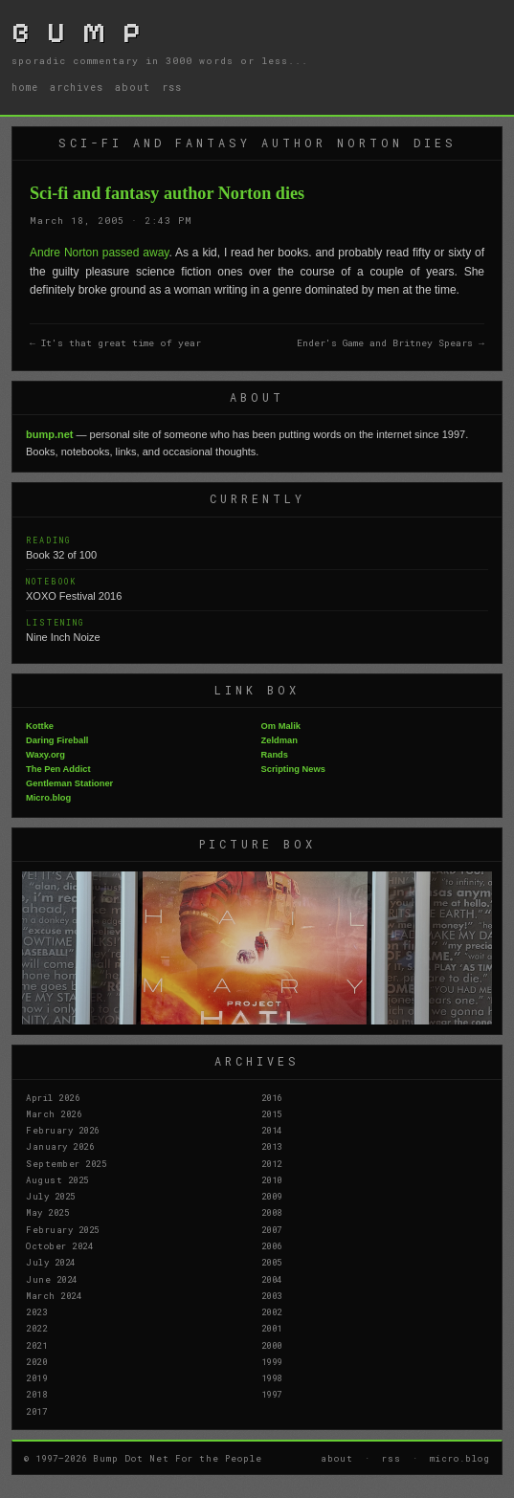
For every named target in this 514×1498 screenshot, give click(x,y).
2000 (271, 1345)
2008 (271, 1212)
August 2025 (57, 1179)
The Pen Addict (58, 769)
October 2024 (59, 1245)
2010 (271, 1179)
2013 (271, 1146)
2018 (36, 1393)
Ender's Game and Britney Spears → (390, 343)
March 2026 (53, 1113)
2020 (36, 1361)
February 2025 (63, 1229)
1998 (271, 1377)
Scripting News (293, 769)
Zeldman (279, 740)
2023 (36, 1311)
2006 (271, 1245)
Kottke (40, 726)
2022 (36, 1327)
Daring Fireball (57, 740)
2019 (36, 1377)
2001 (271, 1327)
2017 (36, 1411)
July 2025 (51, 1195)
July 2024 (51, 1261)
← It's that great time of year (115, 343)
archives (76, 87)
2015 (271, 1113)
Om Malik (281, 726)
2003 (271, 1295)
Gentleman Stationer (69, 783)
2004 (271, 1279)
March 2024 (53, 1295)
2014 (271, 1129)
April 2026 (52, 1097)
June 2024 (52, 1279)
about (132, 87)
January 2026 (60, 1146)
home (24, 87)
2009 (271, 1195)
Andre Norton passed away (99, 252)
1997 (271, 1393)
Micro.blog (48, 798)
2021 (36, 1345)
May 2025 (47, 1212)
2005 (271, 1261)
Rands (275, 755)
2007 (271, 1229)
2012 (271, 1163)
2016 (271, 1097)
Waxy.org (45, 755)
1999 (271, 1361)
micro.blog (460, 1458)
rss (172, 87)
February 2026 (63, 1129)
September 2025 (66, 1163)
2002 (271, 1311)
